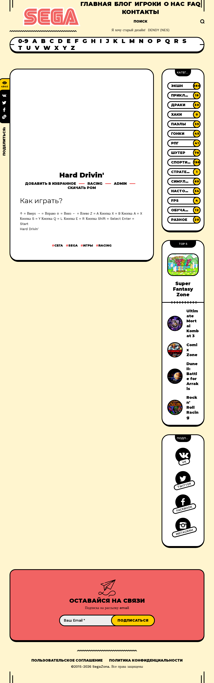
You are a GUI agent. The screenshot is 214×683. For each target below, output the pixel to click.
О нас (174, 3)
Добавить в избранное (50, 184)
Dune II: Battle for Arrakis (192, 376)
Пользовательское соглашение (67, 660)
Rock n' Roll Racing (192, 407)
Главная (96, 3)
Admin (120, 184)
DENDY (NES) (158, 30)
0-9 (23, 41)
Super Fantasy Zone (183, 289)
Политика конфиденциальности (146, 660)
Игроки (148, 3)
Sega (73, 245)
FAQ (193, 3)
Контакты (140, 11)
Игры (88, 245)
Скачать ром (82, 188)
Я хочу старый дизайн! (128, 30)
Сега (58, 245)
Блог (123, 3)
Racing (94, 184)
